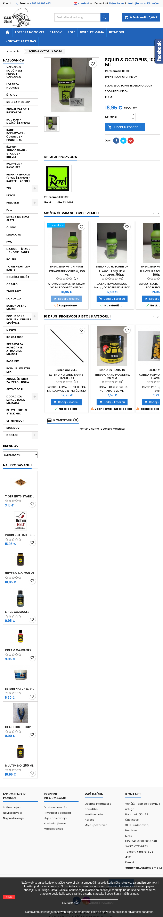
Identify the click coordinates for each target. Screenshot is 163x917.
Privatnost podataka (57, 813)
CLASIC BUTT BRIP (18, 727)
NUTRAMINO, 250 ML (20, 573)
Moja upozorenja (96, 825)
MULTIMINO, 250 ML (19, 765)
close (9, 897)
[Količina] (125, 117)
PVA (9, 242)
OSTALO (12, 284)
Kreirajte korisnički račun (144, 3)
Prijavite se (116, 3)
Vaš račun (94, 794)
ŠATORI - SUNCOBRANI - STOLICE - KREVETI (16, 152)
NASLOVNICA (13, 60)
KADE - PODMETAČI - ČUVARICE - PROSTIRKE (15, 135)
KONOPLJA (13, 298)
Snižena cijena (12, 807)
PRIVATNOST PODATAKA (99, 902)
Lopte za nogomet (29, 32)
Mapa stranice (53, 829)
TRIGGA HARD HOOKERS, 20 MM (112, 376)
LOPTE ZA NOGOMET (13, 86)
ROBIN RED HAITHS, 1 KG (20, 535)
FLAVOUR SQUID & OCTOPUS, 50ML (112, 273)
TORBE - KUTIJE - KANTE (18, 268)
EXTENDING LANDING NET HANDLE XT (67, 376)
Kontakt (8, 3)
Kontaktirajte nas (21, 41)
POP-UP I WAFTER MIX (18, 370)
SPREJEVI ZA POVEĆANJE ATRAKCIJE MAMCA (14, 349)
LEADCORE (13, 235)
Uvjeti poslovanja (55, 818)
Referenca (112, 71)
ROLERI (11, 259)
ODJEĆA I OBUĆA (17, 277)
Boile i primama (92, 32)
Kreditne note (94, 814)
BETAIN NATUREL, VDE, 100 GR (20, 688)
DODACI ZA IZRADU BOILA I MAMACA (16, 400)
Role (71, 32)
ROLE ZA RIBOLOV (18, 102)
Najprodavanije (13, 818)
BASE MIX (12, 361)
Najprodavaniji (17, 465)
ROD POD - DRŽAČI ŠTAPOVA (18, 121)
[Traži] (81, 17)
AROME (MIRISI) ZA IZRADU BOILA (17, 380)
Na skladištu (53, 202)
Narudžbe (91, 809)
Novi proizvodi (12, 813)
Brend (109, 77)
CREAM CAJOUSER (18, 650)
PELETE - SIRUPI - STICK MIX (17, 411)
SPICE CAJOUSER (17, 611)
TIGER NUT (13, 291)
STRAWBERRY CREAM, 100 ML (66, 273)
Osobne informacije (98, 804)
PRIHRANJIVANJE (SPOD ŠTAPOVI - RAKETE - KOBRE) (18, 178)
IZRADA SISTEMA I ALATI (18, 218)
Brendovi (116, 32)
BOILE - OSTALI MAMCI (16, 307)
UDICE (10, 195)
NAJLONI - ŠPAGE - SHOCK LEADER (18, 250)
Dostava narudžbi (55, 807)
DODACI (12, 435)
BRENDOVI (13, 428)
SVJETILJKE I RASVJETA (14, 165)
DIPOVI (11, 330)
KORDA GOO (15, 337)
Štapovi (56, 32)
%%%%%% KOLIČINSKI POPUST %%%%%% (14, 72)
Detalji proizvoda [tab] (60, 157)
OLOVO (11, 227)
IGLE (9, 210)
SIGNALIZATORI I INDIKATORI (17, 110)
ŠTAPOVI (12, 95)
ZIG (8, 188)
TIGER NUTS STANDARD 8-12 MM (20, 496)
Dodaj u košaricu (124, 127)
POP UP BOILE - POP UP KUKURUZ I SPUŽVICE (18, 319)
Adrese (90, 820)
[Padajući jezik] (83, 3)
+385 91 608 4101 (40, 3)
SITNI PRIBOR (15, 421)
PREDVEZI (12, 203)
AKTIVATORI (14, 389)
